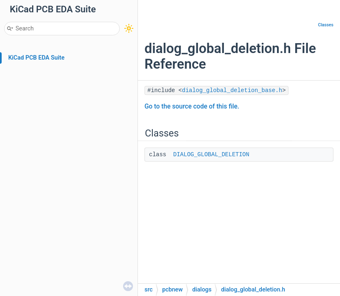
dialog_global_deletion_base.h (232, 90)
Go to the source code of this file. (191, 106)
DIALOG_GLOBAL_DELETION (211, 154)
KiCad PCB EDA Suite (36, 57)
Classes (325, 25)
